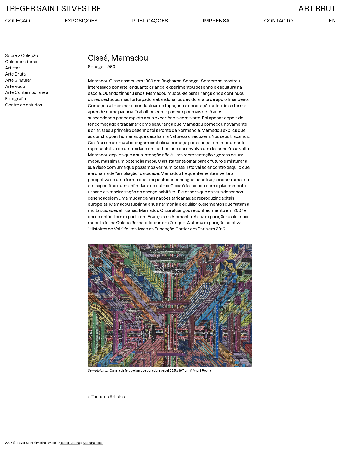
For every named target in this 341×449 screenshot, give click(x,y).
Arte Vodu (15, 86)
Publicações (150, 20)
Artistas (12, 68)
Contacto (278, 20)
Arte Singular (18, 80)
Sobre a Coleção (21, 55)
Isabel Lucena (70, 442)
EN (332, 20)
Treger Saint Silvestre (53, 9)
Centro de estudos (23, 104)
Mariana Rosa (93, 442)
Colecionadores (21, 61)
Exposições (81, 20)
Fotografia (15, 98)
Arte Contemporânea (26, 92)
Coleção (17, 20)
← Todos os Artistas (106, 396)
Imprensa (216, 20)
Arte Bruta (15, 74)
